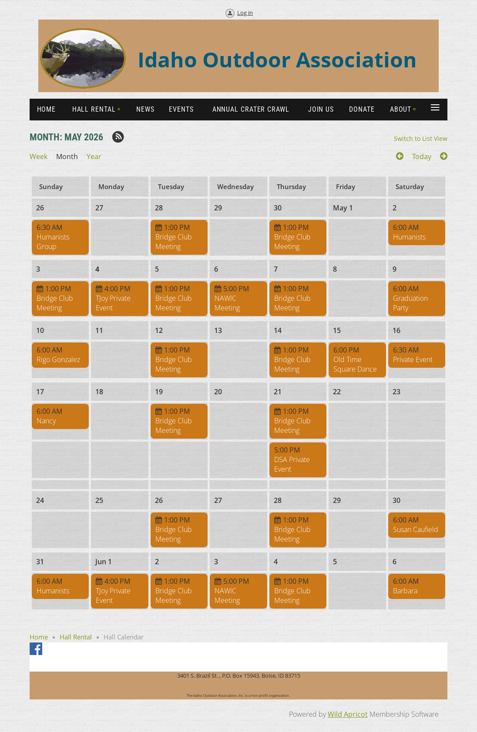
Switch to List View (420, 138)
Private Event (413, 359)
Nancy (46, 421)
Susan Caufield (415, 529)
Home (39, 636)
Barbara (405, 591)
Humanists (409, 237)
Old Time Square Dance (355, 364)
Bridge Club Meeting (173, 241)
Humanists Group (53, 241)
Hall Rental (76, 636)
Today (421, 156)
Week (38, 156)
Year (94, 156)
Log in (245, 13)
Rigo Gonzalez (58, 359)
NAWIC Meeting (227, 303)
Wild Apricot (348, 714)
